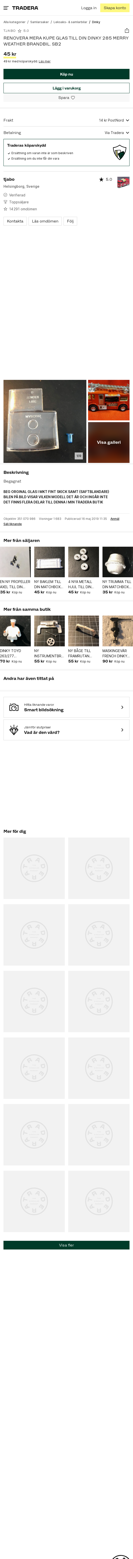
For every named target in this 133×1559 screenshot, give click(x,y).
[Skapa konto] (115, 7)
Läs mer (45, 61)
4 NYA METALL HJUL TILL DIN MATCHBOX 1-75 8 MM (82, 584)
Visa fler (66, 1245)
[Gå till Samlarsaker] (39, 22)
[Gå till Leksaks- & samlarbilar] (70, 22)
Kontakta (15, 221)
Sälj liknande (12, 524)
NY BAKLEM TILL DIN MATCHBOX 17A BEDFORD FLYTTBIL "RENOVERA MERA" (47, 584)
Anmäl (114, 519)
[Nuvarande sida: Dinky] (96, 22)
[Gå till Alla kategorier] (14, 22)
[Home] (25, 7)
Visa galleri (109, 442)
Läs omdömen (45, 221)
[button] (15, 562)
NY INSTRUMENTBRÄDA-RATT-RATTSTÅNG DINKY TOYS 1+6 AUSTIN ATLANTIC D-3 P (49, 654)
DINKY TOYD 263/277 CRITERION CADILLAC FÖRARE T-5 (10, 654)
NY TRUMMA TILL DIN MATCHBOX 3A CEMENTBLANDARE (117, 584)
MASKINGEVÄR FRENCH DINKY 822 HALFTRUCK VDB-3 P (116, 654)
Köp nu (66, 74)
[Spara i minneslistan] (66, 97)
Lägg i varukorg (67, 88)
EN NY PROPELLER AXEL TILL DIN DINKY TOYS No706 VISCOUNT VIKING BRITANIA (15, 584)
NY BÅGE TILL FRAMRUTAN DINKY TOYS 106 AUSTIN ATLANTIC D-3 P (83, 654)
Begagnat (12, 481)
